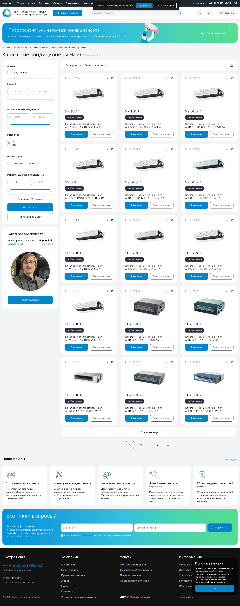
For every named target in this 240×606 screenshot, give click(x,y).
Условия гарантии (190, 580)
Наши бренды (69, 569)
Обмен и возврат (189, 586)
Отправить (220, 527)
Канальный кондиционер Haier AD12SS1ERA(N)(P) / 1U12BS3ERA (84, 196)
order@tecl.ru (12, 578)
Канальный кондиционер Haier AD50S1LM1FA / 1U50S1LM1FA (203, 409)
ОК (214, 588)
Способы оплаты (189, 575)
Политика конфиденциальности (79, 597)
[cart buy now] (227, 13)
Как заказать (187, 564)
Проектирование (130, 575)
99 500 (192, 111)
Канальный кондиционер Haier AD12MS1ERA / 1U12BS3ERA (203, 338)
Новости (66, 586)
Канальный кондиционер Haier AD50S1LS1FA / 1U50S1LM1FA (203, 196)
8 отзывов (47, 244)
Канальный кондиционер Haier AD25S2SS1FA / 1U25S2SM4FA (143, 125)
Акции (31, 3)
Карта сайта (186, 597)
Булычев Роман (16, 244)
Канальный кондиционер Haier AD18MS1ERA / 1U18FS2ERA (143, 409)
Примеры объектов (73, 575)
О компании (72, 3)
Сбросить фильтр (30, 217)
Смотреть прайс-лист (214, 33)
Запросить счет (101, 134)
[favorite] (201, 13)
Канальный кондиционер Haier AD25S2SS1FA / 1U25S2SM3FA (83, 125)
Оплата (57, 3)
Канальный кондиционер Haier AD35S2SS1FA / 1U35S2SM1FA (143, 267)
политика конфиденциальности (210, 582)
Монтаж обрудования (133, 564)
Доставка (44, 3)
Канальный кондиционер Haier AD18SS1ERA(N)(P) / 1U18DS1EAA (205, 125)
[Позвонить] (234, 3)
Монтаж (7, 3)
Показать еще (149, 432)
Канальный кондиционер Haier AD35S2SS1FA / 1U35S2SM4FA (83, 338)
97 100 (72, 111)
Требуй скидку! (74, 117)
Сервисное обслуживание (136, 569)
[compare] (209, 13)
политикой (88, 535)
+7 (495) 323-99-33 (220, 3)
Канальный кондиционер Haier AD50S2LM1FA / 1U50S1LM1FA (83, 409)
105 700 (73, 253)
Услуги (20, 3)
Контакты (88, 3)
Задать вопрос (30, 300)
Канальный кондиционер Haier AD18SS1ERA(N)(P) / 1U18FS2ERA (144, 196)
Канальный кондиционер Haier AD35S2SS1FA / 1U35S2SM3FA (83, 267)
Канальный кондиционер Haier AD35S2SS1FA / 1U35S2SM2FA (203, 267)
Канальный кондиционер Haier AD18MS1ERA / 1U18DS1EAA (143, 338)
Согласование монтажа (135, 580)
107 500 (133, 324)
